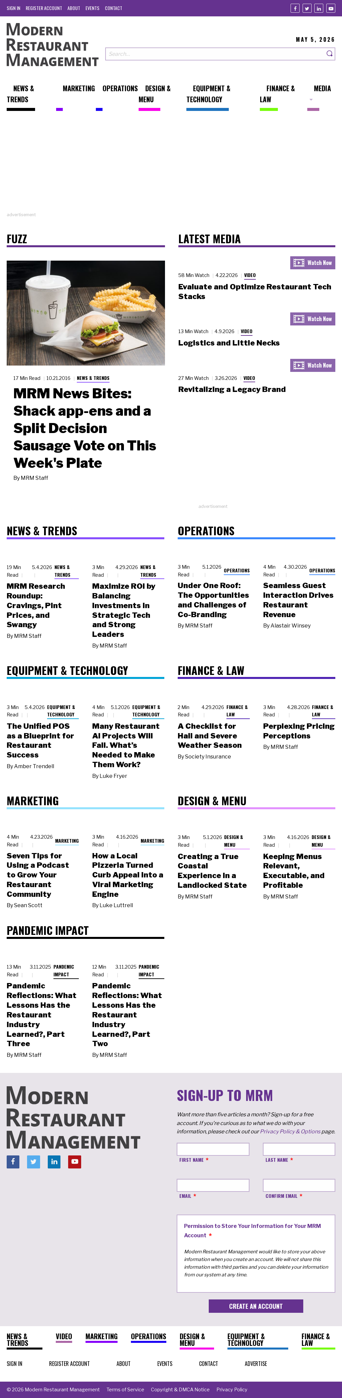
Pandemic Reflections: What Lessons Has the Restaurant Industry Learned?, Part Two (127, 1014)
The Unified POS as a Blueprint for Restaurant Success (40, 740)
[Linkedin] (318, 8)
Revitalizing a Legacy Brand (232, 389)
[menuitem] (13, 7)
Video (250, 274)
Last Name (277, 1159)
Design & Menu (233, 840)
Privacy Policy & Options (290, 1131)
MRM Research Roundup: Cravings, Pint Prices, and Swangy (36, 605)
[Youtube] (330, 8)
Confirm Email (282, 1195)
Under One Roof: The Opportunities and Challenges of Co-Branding (213, 600)
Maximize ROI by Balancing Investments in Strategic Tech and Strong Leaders (123, 610)
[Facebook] (295, 8)
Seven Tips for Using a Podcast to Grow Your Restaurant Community (38, 875)
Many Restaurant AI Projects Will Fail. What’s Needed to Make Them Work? (126, 745)
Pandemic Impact (63, 970)
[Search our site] (215, 53)
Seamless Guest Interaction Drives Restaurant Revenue (298, 600)
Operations (237, 570)
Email (185, 1195)
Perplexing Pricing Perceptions (299, 730)
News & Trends (93, 377)
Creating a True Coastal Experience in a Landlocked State (212, 871)
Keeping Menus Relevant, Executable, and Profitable (294, 871)
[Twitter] (307, 8)
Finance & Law (237, 710)
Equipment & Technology (61, 710)
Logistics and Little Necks (229, 342)
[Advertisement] (171, 165)
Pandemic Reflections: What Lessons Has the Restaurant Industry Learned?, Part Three (41, 1014)
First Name (191, 1159)
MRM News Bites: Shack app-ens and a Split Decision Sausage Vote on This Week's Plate (84, 428)
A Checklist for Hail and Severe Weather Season (210, 735)
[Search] (330, 53)
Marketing (67, 840)
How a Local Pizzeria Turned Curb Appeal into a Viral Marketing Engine (127, 875)
